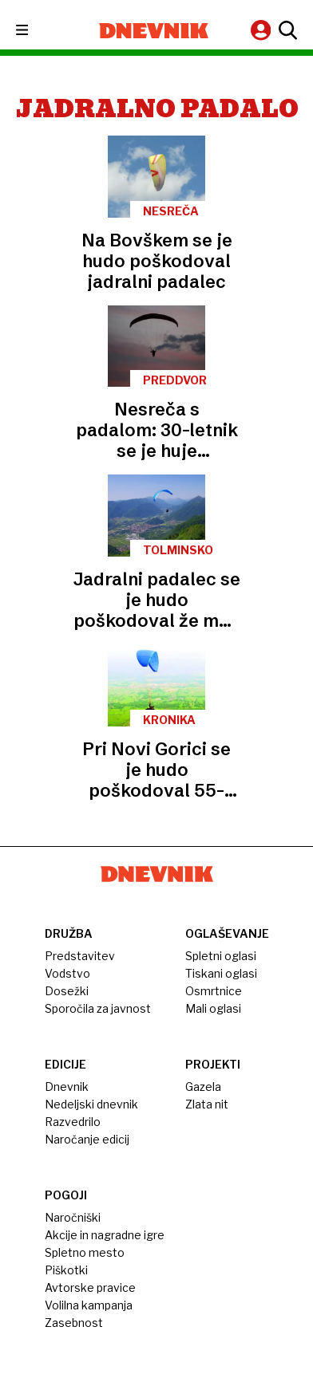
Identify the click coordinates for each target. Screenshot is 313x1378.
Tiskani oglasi (221, 973)
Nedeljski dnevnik (91, 1104)
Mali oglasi (213, 1008)
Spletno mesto (85, 1252)
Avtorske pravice (90, 1287)
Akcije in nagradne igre (104, 1235)
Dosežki (67, 991)
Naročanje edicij (87, 1139)
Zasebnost (74, 1322)
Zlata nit (206, 1104)
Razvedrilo (73, 1121)
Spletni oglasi (220, 956)
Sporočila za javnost (98, 1008)
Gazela (203, 1086)
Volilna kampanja (89, 1305)
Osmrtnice (213, 991)
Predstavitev (80, 956)
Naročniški (73, 1217)
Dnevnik (67, 1086)
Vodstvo (67, 973)
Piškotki (66, 1270)
